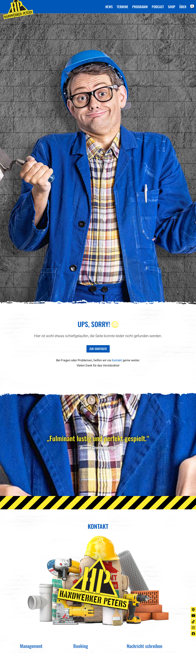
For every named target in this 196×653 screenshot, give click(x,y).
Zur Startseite (98, 348)
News (109, 7)
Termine (122, 7)
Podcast (158, 7)
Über (182, 7)
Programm (140, 7)
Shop (171, 7)
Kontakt (117, 360)
